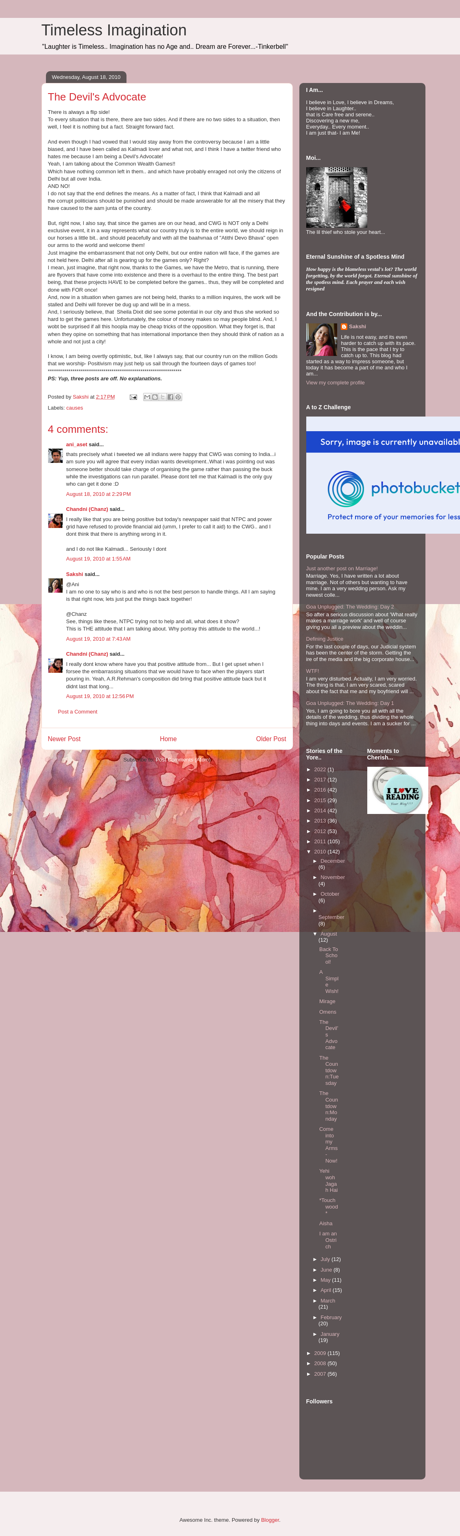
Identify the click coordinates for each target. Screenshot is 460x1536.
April (326, 1290)
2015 (321, 800)
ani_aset (76, 444)
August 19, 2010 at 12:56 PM (100, 696)
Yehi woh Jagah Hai (328, 1180)
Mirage (327, 1001)
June (327, 1270)
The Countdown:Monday (328, 1105)
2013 (321, 821)
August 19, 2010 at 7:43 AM (98, 639)
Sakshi (74, 574)
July (325, 1259)
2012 (321, 831)
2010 (321, 852)
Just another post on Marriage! (342, 568)
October (329, 894)
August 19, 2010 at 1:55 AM (98, 559)
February (331, 1317)
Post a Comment (78, 712)
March (327, 1301)
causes (74, 408)
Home (168, 738)
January (329, 1334)
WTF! (312, 671)
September (331, 917)
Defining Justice (325, 639)
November (332, 877)
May (326, 1280)
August (328, 934)
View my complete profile (335, 383)
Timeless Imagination (114, 30)
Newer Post (64, 738)
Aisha (326, 1223)
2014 (321, 810)
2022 (321, 769)
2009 (321, 1353)
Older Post (271, 738)
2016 (321, 790)
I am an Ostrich (328, 1240)
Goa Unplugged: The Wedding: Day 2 (350, 607)
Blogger (270, 1520)
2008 (321, 1363)
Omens (327, 1012)
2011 (321, 841)
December (332, 861)
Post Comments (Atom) (183, 760)
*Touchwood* (328, 1206)
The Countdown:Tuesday (329, 1070)
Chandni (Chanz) (87, 509)
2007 (321, 1374)
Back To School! (328, 955)
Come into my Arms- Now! (328, 1145)
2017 (321, 780)
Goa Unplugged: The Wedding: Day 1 (350, 703)
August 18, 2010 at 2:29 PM (98, 494)
